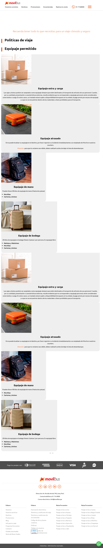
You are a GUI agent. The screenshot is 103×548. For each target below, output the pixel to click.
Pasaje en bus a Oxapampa (89, 523)
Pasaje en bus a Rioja (87, 518)
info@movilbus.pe (56, 499)
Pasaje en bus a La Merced (89, 526)
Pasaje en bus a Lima (62, 510)
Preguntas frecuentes (13, 526)
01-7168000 (80, 7)
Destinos (24, 7)
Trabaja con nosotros (37, 528)
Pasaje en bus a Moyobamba (65, 526)
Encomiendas (48, 7)
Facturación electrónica (38, 510)
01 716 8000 (56, 496)
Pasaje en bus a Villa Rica (89, 520)
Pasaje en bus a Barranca (64, 520)
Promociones (35, 7)
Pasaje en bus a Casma (88, 510)
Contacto (9, 529)
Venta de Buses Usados (13, 534)
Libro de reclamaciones (42, 532)
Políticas (34, 525)
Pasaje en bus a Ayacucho (64, 523)
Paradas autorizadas (12, 531)
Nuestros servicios (11, 7)
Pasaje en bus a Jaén (62, 529)
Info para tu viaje (11, 523)
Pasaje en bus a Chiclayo (64, 515)
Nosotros (8, 510)
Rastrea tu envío (62, 7)
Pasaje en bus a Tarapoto (64, 518)
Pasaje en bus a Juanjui (88, 515)
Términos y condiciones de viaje (41, 512)
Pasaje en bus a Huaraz (63, 512)
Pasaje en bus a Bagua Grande (90, 512)
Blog (7, 520)
